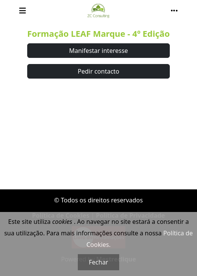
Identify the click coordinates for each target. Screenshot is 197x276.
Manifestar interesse (98, 50)
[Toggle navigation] (23, 10)
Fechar (98, 262)
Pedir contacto (99, 71)
